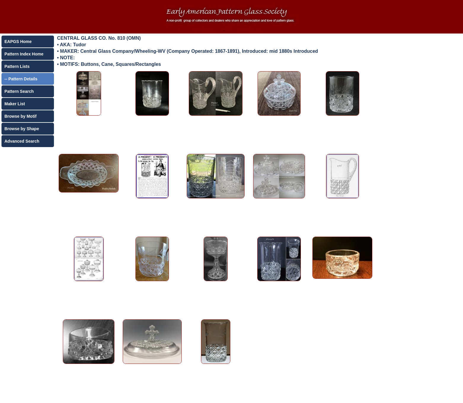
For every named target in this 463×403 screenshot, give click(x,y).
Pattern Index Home (23, 54)
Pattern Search (19, 91)
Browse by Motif (20, 116)
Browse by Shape (21, 128)
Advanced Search (21, 141)
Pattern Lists (17, 66)
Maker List (14, 103)
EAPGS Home (18, 41)
